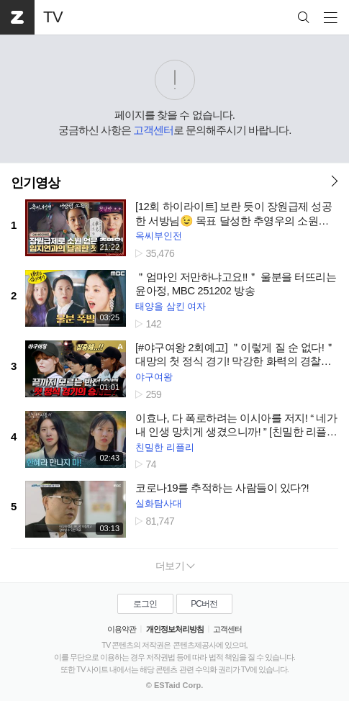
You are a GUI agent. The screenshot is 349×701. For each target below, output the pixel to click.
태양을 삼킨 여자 (170, 306)
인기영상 (35, 183)
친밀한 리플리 (164, 447)
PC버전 (204, 604)
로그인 (145, 604)
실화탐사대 (158, 503)
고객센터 (153, 130)
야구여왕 (154, 376)
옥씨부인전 (158, 235)
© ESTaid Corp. (174, 685)
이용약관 (121, 629)
